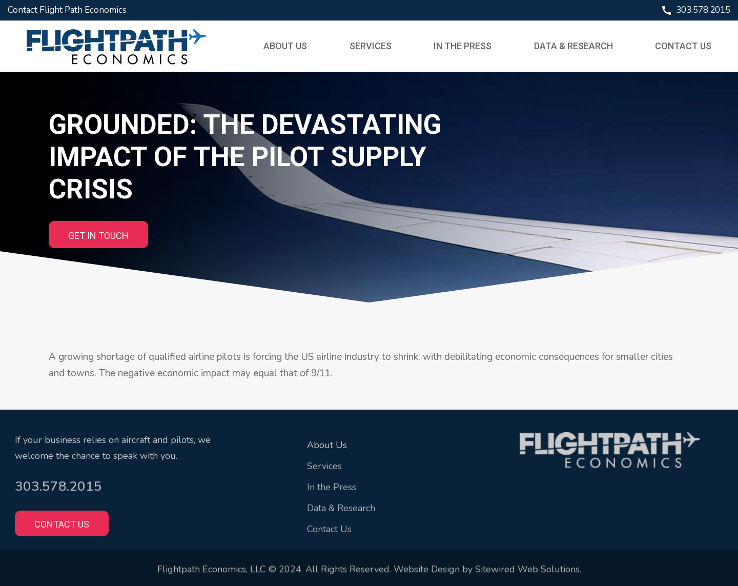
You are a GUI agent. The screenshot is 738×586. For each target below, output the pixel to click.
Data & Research (572, 46)
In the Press (462, 46)
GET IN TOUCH (98, 235)
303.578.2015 (703, 10)
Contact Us (681, 46)
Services (371, 46)
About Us (286, 46)
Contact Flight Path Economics (67, 10)
